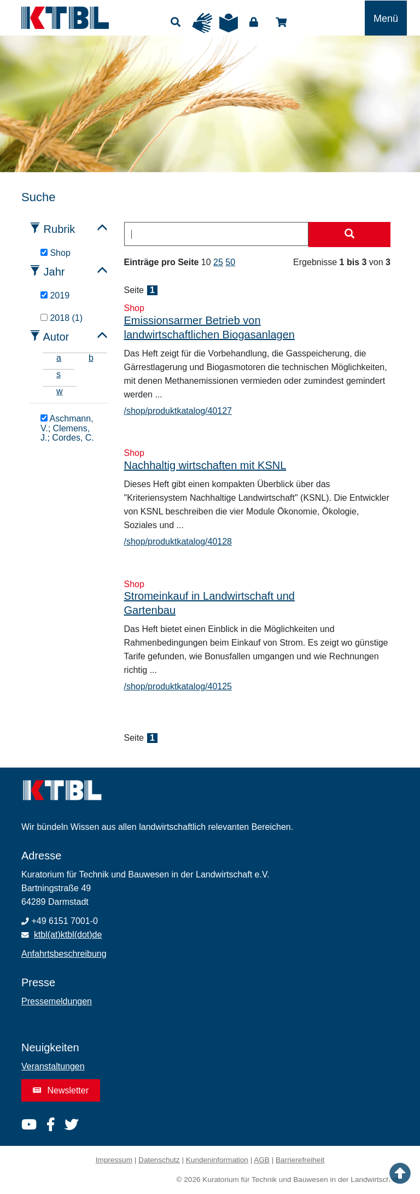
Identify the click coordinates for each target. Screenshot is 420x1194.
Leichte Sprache (229, 23)
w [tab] (59, 391)
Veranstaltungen (53, 1066)
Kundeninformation (217, 1160)
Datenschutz (159, 1160)
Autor (56, 337)
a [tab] (58, 357)
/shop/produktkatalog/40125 (178, 686)
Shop (281, 22)
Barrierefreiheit (300, 1160)
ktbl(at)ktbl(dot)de (68, 934)
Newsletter (61, 1090)
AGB (262, 1160)
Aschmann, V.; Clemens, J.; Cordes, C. (67, 428)
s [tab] (58, 374)
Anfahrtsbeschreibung (64, 953)
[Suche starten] (349, 234)
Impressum (114, 1160)
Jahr (54, 272)
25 (218, 262)
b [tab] (91, 357)
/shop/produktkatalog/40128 (178, 541)
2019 (54, 295)
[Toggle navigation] (386, 18)
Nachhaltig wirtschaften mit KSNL (205, 465)
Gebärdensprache (202, 23)
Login (254, 22)
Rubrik (59, 229)
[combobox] (216, 234)
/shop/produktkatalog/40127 (178, 410)
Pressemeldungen (56, 1001)
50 (230, 262)
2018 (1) (61, 318)
